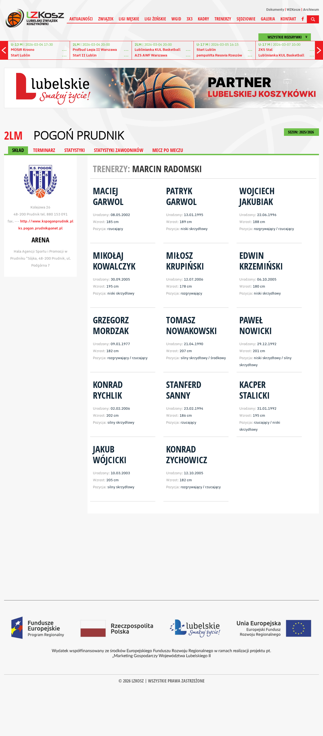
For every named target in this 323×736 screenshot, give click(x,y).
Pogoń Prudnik (78, 135)
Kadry (203, 19)
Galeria (268, 19)
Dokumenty (275, 9)
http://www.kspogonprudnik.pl (46, 221)
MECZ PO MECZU (167, 150)
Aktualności (81, 19)
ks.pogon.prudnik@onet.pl (40, 228)
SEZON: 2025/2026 (301, 132)
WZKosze (293, 9)
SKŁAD (18, 150)
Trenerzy (223, 19)
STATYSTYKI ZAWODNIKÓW (118, 150)
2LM (13, 135)
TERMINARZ (44, 150)
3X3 (189, 19)
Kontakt (288, 19)
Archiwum (311, 9)
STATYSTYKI (74, 150)
